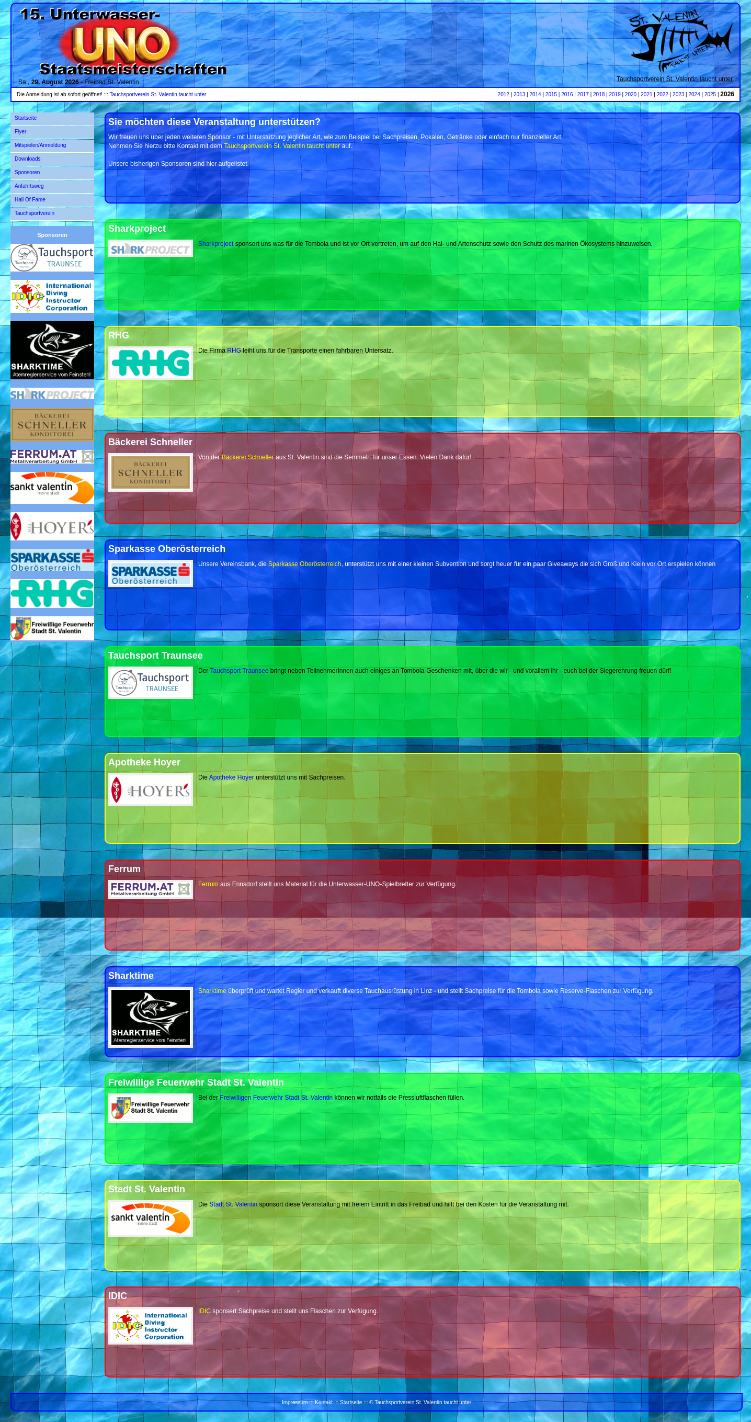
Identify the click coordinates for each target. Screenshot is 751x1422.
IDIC (204, 1311)
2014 (535, 94)
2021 (646, 94)
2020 (630, 94)
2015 (551, 94)
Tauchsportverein (34, 213)
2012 (503, 94)
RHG (234, 350)
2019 (614, 94)
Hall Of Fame (30, 199)
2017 (583, 94)
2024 (694, 94)
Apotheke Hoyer (231, 777)
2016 (567, 94)
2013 (519, 94)
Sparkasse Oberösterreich (304, 564)
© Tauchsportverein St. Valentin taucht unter (420, 1402)
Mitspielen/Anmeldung (40, 145)
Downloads (27, 159)
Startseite (26, 118)
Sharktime (212, 991)
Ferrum (208, 884)
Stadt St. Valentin (233, 1204)
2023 (678, 94)
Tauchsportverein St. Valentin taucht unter (675, 79)
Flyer (20, 131)
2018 (599, 94)
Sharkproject (215, 243)
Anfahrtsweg (29, 186)
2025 (710, 94)
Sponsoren (27, 172)
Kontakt (324, 1402)
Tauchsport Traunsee (239, 670)
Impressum (295, 1402)
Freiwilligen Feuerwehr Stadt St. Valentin (276, 1097)
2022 (662, 94)
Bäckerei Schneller (248, 457)
